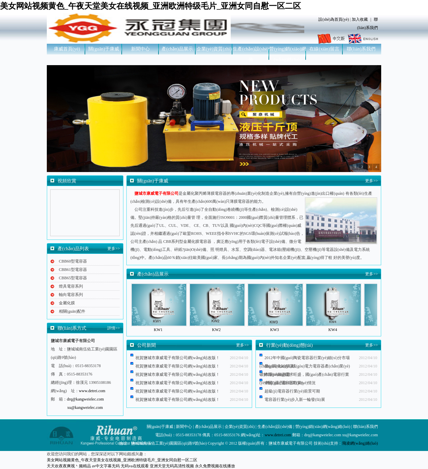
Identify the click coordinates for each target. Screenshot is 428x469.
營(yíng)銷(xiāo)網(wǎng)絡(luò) (287, 54)
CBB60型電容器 (73, 261)
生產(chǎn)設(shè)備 (251, 54)
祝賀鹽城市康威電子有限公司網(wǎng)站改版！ (177, 391)
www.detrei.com (92, 390)
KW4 (332, 329)
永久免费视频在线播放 (215, 466)
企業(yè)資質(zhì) (214, 48)
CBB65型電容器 (73, 278)
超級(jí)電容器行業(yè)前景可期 (292, 391)
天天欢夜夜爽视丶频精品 (69, 466)
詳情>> (113, 328)
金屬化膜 (67, 303)
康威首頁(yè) (67, 48)
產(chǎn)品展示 (177, 48)
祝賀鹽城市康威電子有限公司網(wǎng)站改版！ (177, 382)
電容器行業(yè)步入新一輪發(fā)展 (294, 399)
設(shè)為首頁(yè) (333, 19)
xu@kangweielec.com (85, 407)
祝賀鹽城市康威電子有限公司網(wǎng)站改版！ (177, 357)
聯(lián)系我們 (361, 48)
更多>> (113, 248)
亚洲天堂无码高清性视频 (172, 466)
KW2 (216, 329)
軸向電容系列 (71, 294)
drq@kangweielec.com (85, 399)
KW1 (158, 329)
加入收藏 (360, 19)
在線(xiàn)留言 (324, 48)
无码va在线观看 (134, 466)
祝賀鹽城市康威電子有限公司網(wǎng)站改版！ (177, 366)
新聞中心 (140, 48)
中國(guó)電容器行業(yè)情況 (290, 382)
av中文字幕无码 (106, 466)
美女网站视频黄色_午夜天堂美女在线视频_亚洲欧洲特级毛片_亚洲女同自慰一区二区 (150, 6)
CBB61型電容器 (73, 269)
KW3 (274, 329)
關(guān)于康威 (103, 48)
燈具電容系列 (71, 286)
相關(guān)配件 (72, 311)
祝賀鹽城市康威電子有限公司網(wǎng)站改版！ (177, 374)
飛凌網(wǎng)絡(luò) (360, 443)
